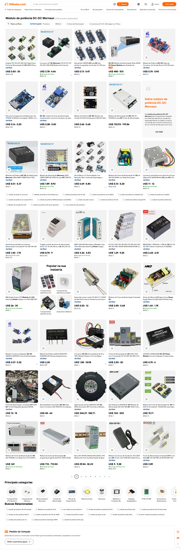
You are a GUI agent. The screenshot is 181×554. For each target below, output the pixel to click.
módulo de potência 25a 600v (121, 515)
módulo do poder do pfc (97, 515)
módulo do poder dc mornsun (17, 195)
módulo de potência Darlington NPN (44, 520)
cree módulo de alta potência (74, 205)
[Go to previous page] (72, 476)
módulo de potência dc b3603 (158, 195)
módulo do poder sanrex (85, 200)
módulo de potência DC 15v (108, 200)
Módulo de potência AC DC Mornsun (45, 195)
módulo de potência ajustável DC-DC (99, 509)
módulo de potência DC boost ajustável (45, 205)
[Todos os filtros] (15, 24)
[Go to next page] (109, 476)
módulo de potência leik (126, 509)
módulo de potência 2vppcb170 (134, 200)
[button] (114, 4)
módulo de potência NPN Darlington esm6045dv (54, 200)
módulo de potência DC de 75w (74, 195)
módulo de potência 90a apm (73, 520)
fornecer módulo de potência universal (150, 515)
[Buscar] (123, 4)
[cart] (146, 4)
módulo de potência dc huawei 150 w (19, 200)
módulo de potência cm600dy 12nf (130, 195)
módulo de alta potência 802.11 (17, 515)
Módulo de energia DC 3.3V (16, 205)
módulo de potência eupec (74, 515)
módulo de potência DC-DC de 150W (46, 515)
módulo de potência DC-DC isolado (18, 509)
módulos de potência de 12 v (16, 520)
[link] (178, 532)
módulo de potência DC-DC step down (153, 509)
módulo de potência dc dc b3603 (101, 195)
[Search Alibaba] (72, 4)
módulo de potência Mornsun (160, 200)
